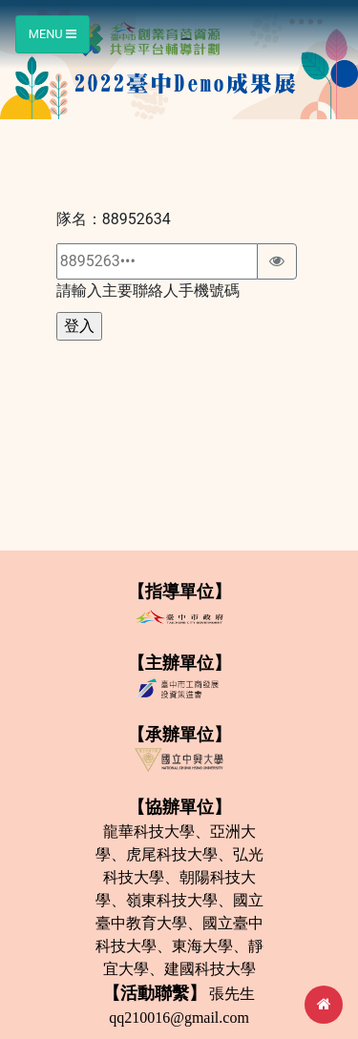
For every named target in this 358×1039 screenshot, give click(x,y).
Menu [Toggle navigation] (52, 34)
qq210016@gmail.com (179, 1017)
